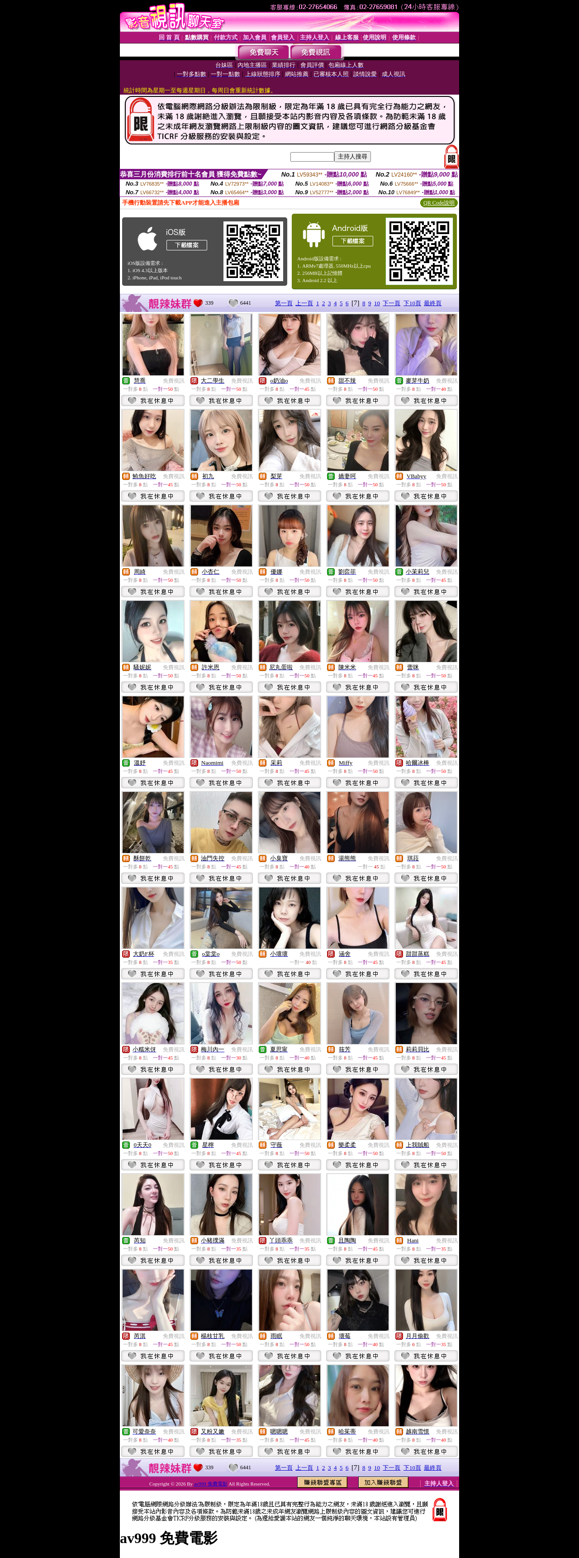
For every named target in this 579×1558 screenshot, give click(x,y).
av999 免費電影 (211, 1483)
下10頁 (412, 303)
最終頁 (432, 303)
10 (377, 303)
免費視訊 (174, 381)
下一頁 (391, 303)
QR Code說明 (439, 203)
